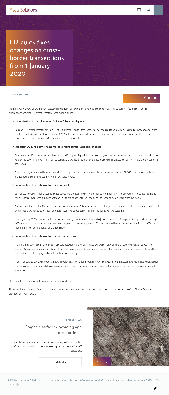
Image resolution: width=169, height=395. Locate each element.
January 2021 (28, 294)
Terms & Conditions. (83, 380)
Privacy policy (54, 380)
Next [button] (106, 361)
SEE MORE (62, 362)
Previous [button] (97, 361)
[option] (84, 337)
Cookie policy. (67, 380)
